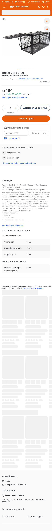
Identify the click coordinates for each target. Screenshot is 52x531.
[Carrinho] (48, 6)
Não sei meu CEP (12, 138)
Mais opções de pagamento (14, 97)
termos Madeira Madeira (33, 288)
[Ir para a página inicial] (19, 6)
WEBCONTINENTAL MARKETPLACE (30, 79)
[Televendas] (34, 2)
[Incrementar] (16, 108)
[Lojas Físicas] (46, 2)
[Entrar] (38, 6)
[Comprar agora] (26, 118)
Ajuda (7, 481)
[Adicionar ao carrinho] (35, 108)
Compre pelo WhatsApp (16, 484)
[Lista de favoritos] (43, 6)
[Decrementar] (5, 108)
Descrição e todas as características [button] (19, 163)
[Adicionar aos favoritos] (47, 21)
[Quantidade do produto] (10, 108)
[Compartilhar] (47, 29)
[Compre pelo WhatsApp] (20, 2)
